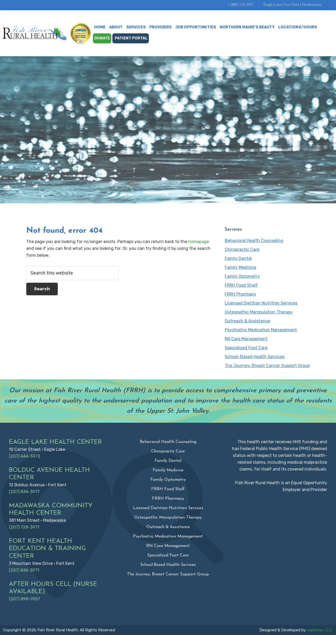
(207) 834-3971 (24, 491)
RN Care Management (246, 338)
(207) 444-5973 (24, 456)
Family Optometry (242, 276)
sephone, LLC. (320, 630)
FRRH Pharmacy (240, 294)
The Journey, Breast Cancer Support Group (267, 365)
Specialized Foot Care (246, 347)
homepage (198, 241)
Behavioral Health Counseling (254, 240)
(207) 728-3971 (24, 527)
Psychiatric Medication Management (261, 329)
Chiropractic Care (242, 249)
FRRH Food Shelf (241, 285)
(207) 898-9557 (24, 598)
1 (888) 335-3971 (240, 5)
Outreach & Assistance (247, 320)
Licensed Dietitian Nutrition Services (261, 303)
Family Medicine (240, 267)
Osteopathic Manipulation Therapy (259, 311)
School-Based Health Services (255, 356)
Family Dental (238, 258)
